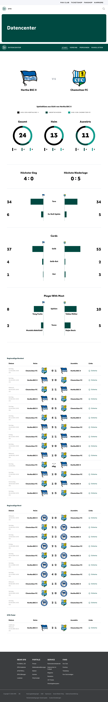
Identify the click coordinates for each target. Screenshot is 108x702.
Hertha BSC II (76, 371)
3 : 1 (54, 427)
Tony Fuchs (37, 314)
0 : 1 (54, 371)
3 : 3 (54, 555)
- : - (54, 464)
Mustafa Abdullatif (34, 330)
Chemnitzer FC (31, 371)
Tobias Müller (71, 314)
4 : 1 (54, 418)
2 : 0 (54, 380)
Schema (93, 371)
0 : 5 (54, 408)
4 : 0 (54, 574)
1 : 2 (54, 565)
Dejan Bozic (70, 330)
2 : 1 (54, 546)
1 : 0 (54, 455)
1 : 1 (54, 389)
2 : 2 (54, 537)
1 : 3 (54, 493)
